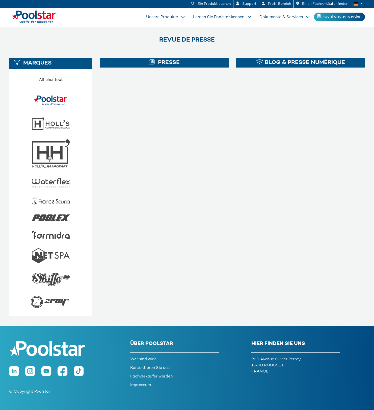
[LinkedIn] (17, 373)
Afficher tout (51, 80)
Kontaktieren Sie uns (150, 368)
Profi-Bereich (276, 4)
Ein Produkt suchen (211, 4)
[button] (358, 4)
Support (246, 4)
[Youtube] (49, 373)
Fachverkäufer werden (151, 376)
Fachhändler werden (339, 16)
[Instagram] (33, 373)
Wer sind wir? (143, 359)
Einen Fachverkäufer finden (322, 4)
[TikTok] (81, 373)
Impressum (140, 385)
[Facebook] (66, 373)
